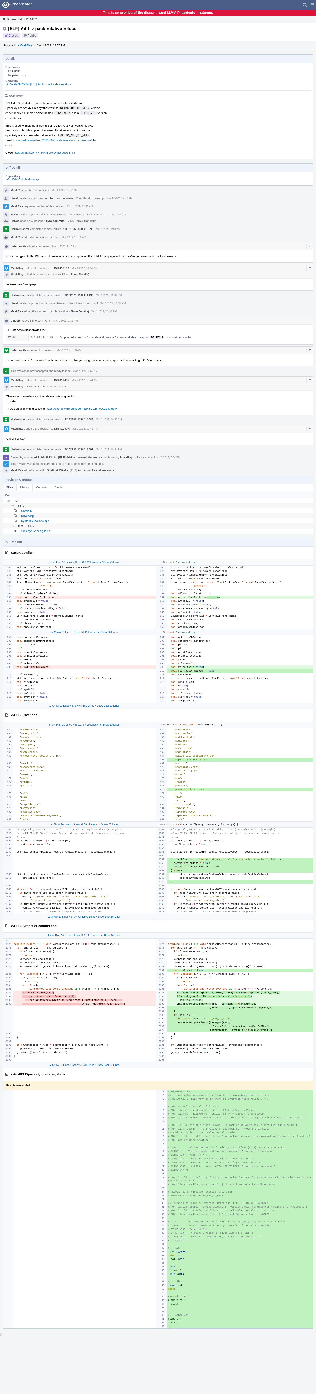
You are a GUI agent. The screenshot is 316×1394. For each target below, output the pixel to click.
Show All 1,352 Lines (83, 916)
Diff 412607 (61, 428)
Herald (15, 198)
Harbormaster (20, 229)
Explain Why (145, 457)
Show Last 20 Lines (108, 705)
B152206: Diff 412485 (79, 419)
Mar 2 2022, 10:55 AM (109, 419)
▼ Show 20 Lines (109, 562)
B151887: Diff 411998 (79, 229)
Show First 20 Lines (60, 562)
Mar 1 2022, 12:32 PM (109, 295)
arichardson (53, 198)
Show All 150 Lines (83, 705)
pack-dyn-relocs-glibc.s (35, 531)
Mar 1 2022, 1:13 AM (108, 229)
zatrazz (54, 237)
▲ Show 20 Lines (61, 632)
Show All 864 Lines (84, 824)
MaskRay (26, 45)
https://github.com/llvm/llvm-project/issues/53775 (44, 152)
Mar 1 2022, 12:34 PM (104, 311)
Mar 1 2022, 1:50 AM (74, 237)
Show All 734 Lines (83, 1064)
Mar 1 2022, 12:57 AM (64, 190)
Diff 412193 (61, 268)
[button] (312, 5)
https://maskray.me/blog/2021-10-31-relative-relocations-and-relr (52, 140)
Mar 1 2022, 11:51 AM (85, 268)
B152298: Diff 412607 (79, 449)
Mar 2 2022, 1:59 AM (69, 350)
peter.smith (19, 75)
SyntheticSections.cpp (35, 521)
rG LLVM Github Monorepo (23, 179)
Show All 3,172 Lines (85, 935)
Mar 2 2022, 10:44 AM (85, 380)
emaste (68, 198)
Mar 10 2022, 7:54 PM (167, 457)
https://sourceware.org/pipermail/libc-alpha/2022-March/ (81, 408)
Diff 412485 (61, 380)
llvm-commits (55, 221)
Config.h (26, 510)
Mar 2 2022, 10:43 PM (85, 428)
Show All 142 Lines (85, 562)
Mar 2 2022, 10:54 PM (109, 449)
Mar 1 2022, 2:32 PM (65, 320)
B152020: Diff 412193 (79, 295)
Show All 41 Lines (84, 632)
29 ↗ (13, 337)
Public (32, 35)
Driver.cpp (27, 516)
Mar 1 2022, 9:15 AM (64, 246)
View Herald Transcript (90, 198)
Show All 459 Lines (85, 724)
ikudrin (16, 70)
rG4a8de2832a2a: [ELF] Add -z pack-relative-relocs (38, 84)
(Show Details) (79, 274)
